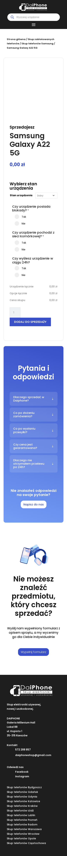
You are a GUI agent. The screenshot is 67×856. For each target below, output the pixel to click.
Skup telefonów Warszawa (24, 829)
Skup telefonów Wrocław (23, 834)
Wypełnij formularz (33, 652)
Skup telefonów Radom (22, 824)
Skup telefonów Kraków (22, 806)
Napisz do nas (33, 504)
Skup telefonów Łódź (20, 810)
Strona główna (16, 39)
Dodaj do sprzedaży (30, 322)
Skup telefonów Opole (21, 838)
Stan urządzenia (21, 195)
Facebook (21, 772)
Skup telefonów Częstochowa (26, 843)
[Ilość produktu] (15, 312)
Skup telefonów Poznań (22, 820)
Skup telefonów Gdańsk (22, 792)
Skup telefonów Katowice (23, 801)
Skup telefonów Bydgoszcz (24, 787)
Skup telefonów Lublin (21, 815)
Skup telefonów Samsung (37, 43)
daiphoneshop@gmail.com (33, 755)
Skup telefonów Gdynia (22, 796)
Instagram (22, 776)
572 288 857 (23, 749)
